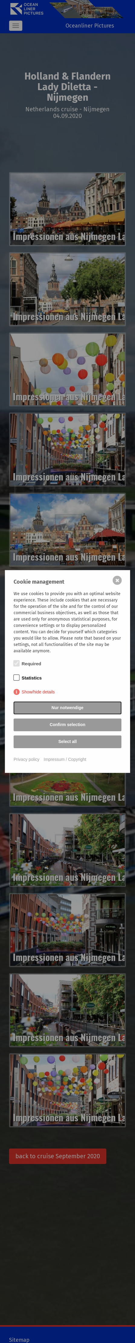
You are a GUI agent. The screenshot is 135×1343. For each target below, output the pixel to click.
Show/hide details (38, 691)
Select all (67, 741)
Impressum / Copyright (65, 759)
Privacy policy (27, 759)
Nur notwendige (68, 707)
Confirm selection (67, 724)
